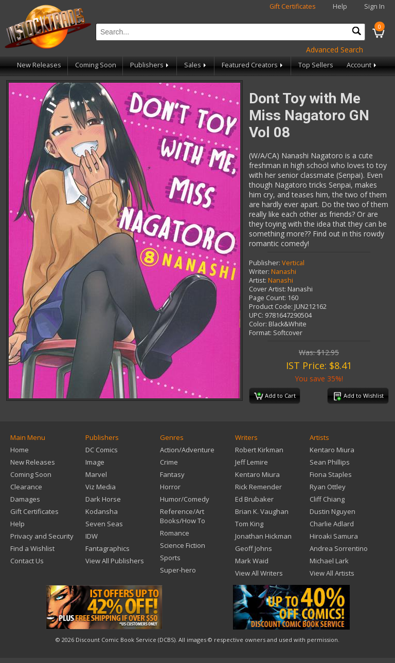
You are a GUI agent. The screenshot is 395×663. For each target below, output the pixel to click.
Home (19, 449)
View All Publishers (114, 560)
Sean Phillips (330, 462)
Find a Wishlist (32, 548)
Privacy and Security (42, 536)
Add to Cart (275, 396)
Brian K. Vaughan (262, 511)
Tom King (249, 523)
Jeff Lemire (251, 462)
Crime (169, 462)
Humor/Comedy (184, 499)
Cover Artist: (267, 289)
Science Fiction (182, 545)
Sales (196, 65)
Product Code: (271, 306)
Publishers (150, 65)
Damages (25, 499)
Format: (260, 332)
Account (362, 65)
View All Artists (332, 573)
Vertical (293, 263)
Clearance (26, 486)
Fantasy (172, 474)
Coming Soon (95, 65)
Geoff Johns (253, 548)
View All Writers (259, 573)
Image (94, 462)
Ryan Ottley (328, 486)
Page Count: (267, 297)
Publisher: (264, 263)
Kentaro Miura (257, 474)
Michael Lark (329, 560)
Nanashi (283, 271)
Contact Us (27, 560)
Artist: (257, 280)
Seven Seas (104, 523)
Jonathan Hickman (263, 536)
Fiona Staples (331, 474)
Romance (174, 533)
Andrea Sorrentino (339, 548)
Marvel (96, 474)
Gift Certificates (293, 6)
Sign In (374, 6)
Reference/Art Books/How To (182, 516)
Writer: (259, 271)
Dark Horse (103, 499)
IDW (91, 536)
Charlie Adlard (332, 523)
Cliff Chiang (327, 499)
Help (340, 6)
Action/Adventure (187, 449)
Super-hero (178, 570)
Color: (258, 324)
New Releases (39, 65)
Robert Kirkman (259, 449)
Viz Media (100, 486)
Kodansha (101, 511)
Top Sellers (315, 65)
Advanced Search (334, 49)
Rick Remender (258, 486)
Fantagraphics (107, 548)
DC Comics (101, 449)
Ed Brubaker (254, 499)
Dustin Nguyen (332, 511)
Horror (170, 486)
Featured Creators (253, 65)
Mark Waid (251, 560)
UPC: (256, 315)
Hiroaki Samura (334, 536)
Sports (170, 557)
